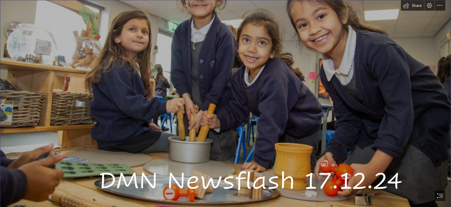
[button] (412, 5)
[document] (225, 103)
